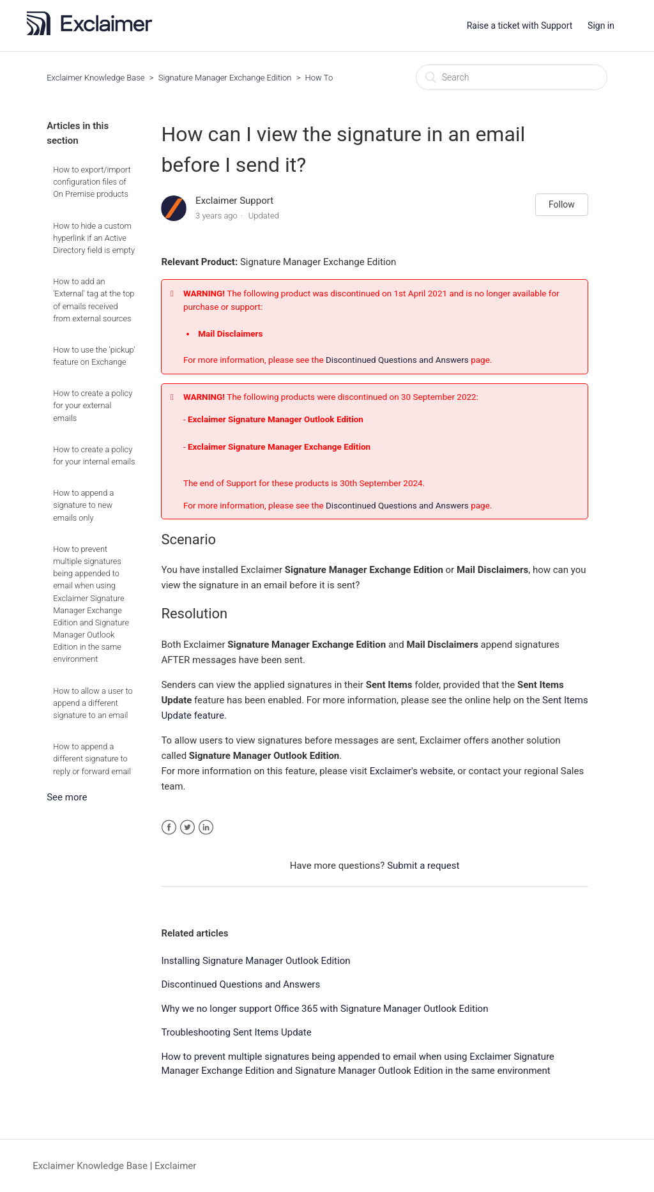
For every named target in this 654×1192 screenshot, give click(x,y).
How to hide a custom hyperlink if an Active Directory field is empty (94, 238)
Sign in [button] (601, 25)
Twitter (187, 828)
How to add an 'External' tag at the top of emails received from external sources (93, 300)
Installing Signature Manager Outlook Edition (255, 961)
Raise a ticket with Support (520, 25)
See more (67, 797)
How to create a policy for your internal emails (94, 455)
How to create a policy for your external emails (92, 405)
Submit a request (423, 865)
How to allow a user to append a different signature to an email (93, 703)
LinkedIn (206, 828)
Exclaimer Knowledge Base (95, 77)
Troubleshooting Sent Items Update (236, 1032)
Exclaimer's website (411, 771)
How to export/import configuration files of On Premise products (91, 182)
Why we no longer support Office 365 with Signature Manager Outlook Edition (324, 1008)
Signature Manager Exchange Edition (225, 77)
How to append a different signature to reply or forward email (92, 759)
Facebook (169, 828)
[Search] (511, 77)
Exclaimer (175, 1166)
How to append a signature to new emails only (83, 505)
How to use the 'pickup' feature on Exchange (94, 356)
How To (319, 77)
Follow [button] (562, 204)
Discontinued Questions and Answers (397, 360)
